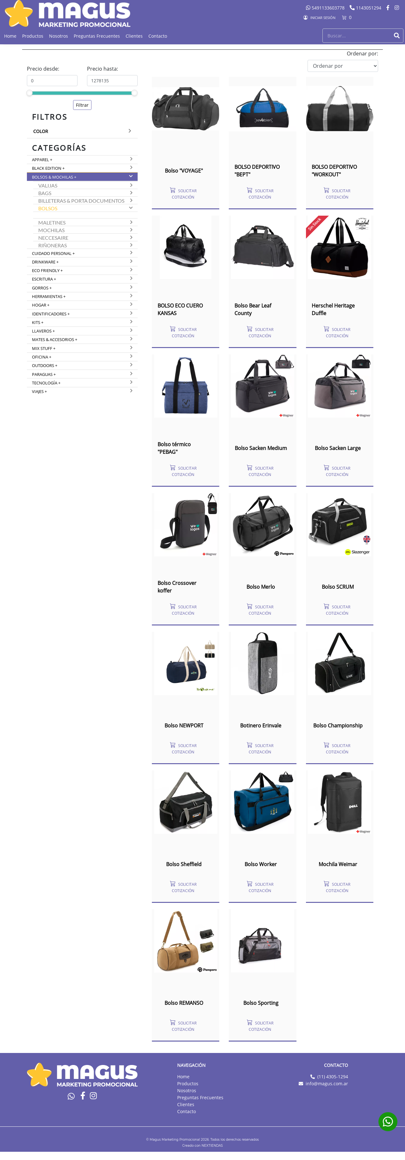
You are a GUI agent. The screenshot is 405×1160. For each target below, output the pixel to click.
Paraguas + (44, 374)
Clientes (134, 36)
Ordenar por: (362, 53)
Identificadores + (51, 314)
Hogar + (40, 305)
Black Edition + (48, 168)
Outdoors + (44, 365)
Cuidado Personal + (53, 253)
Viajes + (39, 391)
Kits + (37, 322)
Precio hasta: (102, 68)
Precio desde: (43, 68)
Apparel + (42, 159)
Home (10, 36)
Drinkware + (45, 262)
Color (40, 131)
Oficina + (41, 357)
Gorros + (42, 288)
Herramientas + (48, 296)
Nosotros (58, 36)
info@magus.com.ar (327, 1084)
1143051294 (366, 8)
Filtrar (82, 105)
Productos (32, 36)
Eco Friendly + (47, 270)
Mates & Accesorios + (54, 339)
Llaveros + (43, 331)
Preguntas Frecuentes (97, 36)
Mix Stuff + (43, 348)
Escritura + (44, 279)
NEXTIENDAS (212, 1146)
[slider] (29, 93)
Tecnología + (46, 383)
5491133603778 (326, 8)
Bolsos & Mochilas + (54, 177)
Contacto (157, 36)
